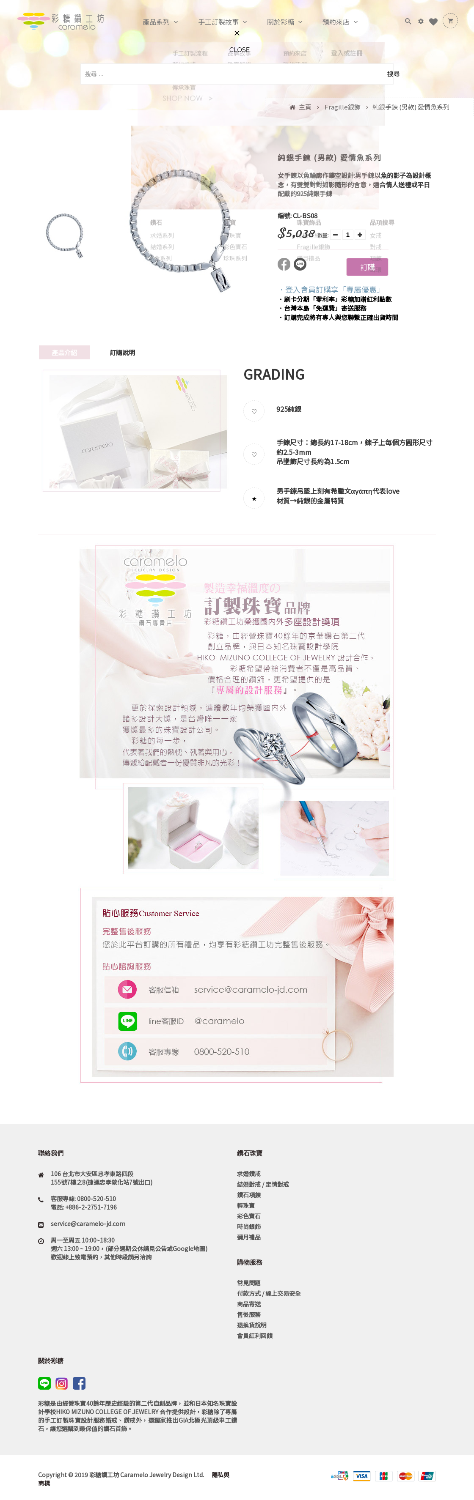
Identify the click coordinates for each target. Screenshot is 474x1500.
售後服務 (249, 1314)
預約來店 (327, 22)
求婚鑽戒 (249, 1173)
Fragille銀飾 (343, 106)
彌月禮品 (249, 1237)
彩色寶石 (249, 1216)
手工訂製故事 (209, 22)
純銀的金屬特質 (320, 500)
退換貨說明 (252, 1325)
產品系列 (147, 22)
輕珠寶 (246, 1205)
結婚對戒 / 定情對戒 (263, 1184)
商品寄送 (249, 1304)
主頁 (305, 106)
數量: (323, 234)
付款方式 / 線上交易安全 (269, 1293)
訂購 (367, 266)
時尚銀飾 (249, 1226)
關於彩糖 (271, 22)
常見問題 (249, 1282)
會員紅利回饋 (255, 1335)
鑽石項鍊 (249, 1195)
